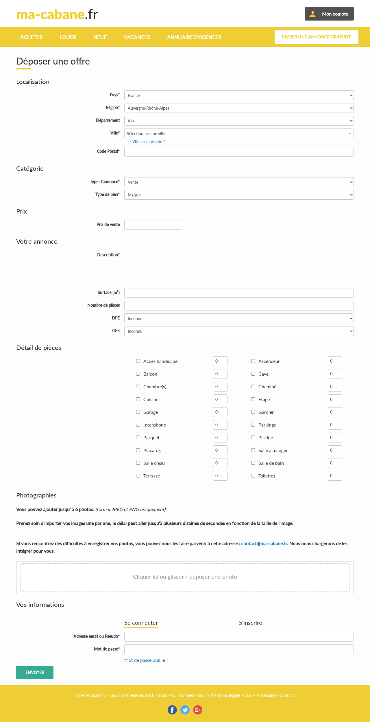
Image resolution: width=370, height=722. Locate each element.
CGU (248, 695)
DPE (116, 317)
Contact (287, 695)
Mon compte (335, 13)
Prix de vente (108, 224)
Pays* (115, 94)
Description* (108, 254)
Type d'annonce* (105, 181)
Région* (113, 107)
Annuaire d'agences (194, 37)
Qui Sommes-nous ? (189, 695)
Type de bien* (107, 194)
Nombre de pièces (103, 305)
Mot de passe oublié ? (146, 660)
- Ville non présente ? (147, 141)
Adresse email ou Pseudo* (96, 636)
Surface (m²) (109, 292)
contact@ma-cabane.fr (264, 543)
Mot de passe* (107, 648)
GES (116, 330)
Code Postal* (108, 151)
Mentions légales (225, 695)
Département (108, 120)
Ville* (115, 133)
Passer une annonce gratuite (316, 36)
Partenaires (266, 695)
